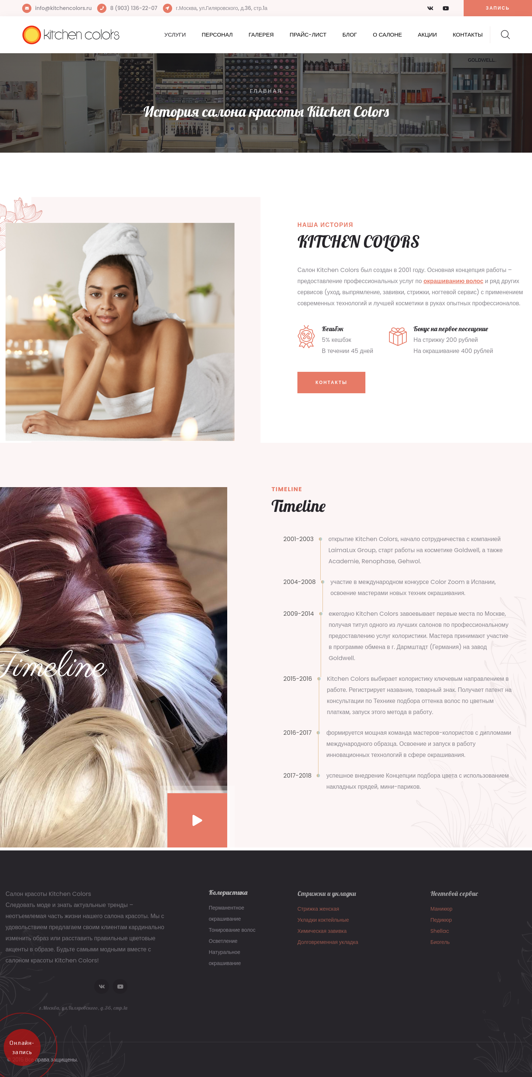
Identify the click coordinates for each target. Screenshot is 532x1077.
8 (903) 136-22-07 (133, 8)
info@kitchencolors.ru (63, 8)
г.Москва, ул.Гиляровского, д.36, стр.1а (221, 8)
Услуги (175, 34)
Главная (266, 91)
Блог (349, 34)
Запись (498, 8)
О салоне (387, 34)
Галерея (261, 34)
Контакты (468, 34)
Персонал (217, 34)
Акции (427, 34)
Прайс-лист (308, 34)
